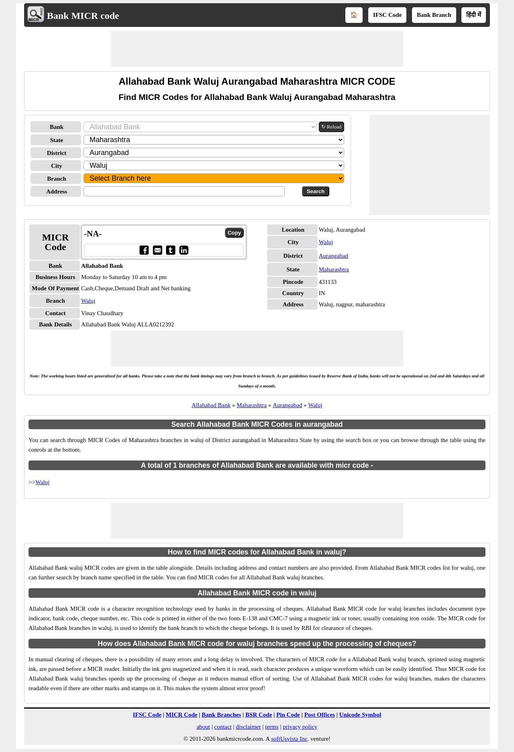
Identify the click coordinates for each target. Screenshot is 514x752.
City (56, 166)
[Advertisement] (257, 49)
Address (56, 191)
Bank (56, 127)
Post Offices (319, 714)
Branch (56, 178)
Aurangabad (333, 256)
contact (222, 726)
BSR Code (258, 714)
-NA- (93, 233)
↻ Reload (331, 127)
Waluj (88, 301)
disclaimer (248, 726)
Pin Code (288, 714)
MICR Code (182, 714)
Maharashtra (334, 269)
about (203, 726)
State (56, 140)
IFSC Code (387, 15)
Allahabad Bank (211, 405)
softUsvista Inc (289, 739)
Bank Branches (221, 714)
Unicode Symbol (360, 714)
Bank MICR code (83, 15)
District (56, 153)
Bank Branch (434, 15)
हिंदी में (473, 15)
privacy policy (300, 726)
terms (271, 726)
